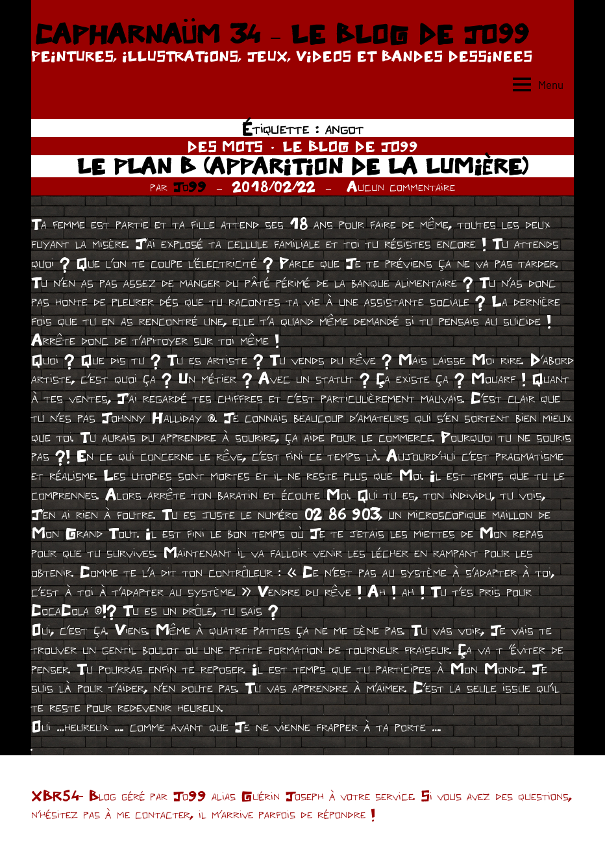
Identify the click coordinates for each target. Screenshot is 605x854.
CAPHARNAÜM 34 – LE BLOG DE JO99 (281, 34)
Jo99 (189, 186)
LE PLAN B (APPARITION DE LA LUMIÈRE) (302, 166)
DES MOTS (225, 146)
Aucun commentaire (401, 186)
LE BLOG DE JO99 (350, 146)
